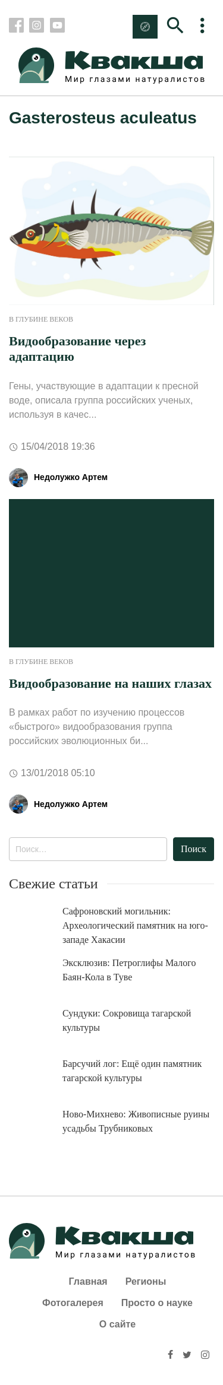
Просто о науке (157, 1303)
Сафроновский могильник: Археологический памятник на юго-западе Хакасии (135, 925)
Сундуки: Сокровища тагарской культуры (126, 1020)
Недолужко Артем (71, 477)
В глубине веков (41, 319)
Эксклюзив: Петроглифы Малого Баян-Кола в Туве (129, 970)
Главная (88, 1281)
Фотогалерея (72, 1303)
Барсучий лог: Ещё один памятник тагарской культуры (132, 1071)
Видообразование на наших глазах (110, 683)
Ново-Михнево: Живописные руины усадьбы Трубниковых (135, 1121)
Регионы (146, 1281)
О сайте (117, 1324)
